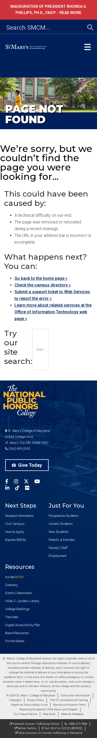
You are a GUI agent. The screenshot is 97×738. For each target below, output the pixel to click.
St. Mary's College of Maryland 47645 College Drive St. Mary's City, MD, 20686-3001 (27, 437)
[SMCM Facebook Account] (9, 482)
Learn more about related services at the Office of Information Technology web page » (53, 312)
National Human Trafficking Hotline (34, 724)
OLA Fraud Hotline (25, 714)
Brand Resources (17, 633)
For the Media (14, 641)
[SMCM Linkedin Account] (10, 488)
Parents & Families (62, 540)
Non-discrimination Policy (69, 704)
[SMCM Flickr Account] (30, 488)
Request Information (19, 516)
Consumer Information (75, 695)
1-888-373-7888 (76, 724)
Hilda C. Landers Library (22, 601)
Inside (14, 577)
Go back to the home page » (41, 278)
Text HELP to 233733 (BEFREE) (62, 728)
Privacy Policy (35, 700)
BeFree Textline (25, 728)
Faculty (54, 548)
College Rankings (17, 609)
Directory (11, 585)
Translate (11, 617)
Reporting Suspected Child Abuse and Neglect (48, 709)
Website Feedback (72, 714)
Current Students (61, 524)
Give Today (27, 465)
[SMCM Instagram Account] (19, 482)
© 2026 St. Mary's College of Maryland (30, 695)
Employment (57, 556)
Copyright (15, 700)
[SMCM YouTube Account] (40, 482)
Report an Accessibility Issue (29, 704)
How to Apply (14, 532)
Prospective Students (64, 516)
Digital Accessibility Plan (22, 625)
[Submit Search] (87, 27)
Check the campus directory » (42, 285)
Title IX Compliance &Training (68, 700)
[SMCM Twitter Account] (29, 482)
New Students (59, 532)
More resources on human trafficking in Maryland (48, 733)
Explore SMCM (15, 540)
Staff (64, 548)
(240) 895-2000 (17, 448)
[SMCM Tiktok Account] (20, 488)
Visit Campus (15, 524)
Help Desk (49, 714)
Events (10, 593)
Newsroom (24, 593)
